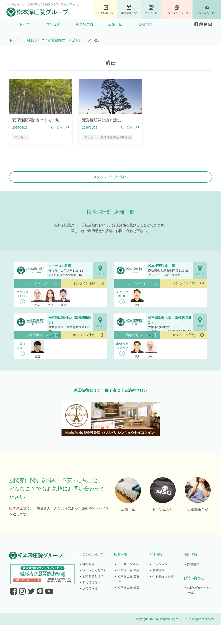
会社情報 (145, 24)
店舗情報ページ (37, 335)
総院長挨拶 (90, 588)
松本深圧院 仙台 (128, 587)
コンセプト (54, 24)
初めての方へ (84, 26)
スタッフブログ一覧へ (110, 177)
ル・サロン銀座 (128, 564)
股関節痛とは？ (93, 576)
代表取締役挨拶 (163, 576)
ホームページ (37, 283)
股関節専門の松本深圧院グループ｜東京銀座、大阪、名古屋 (37, 12)
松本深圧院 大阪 (128, 570)
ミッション (159, 564)
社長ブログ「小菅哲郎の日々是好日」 (56, 40)
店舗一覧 (115, 24)
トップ (24, 24)
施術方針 (88, 564)
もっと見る (60, 127)
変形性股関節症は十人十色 (35, 120)
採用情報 (193, 564)
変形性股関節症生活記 (116, 137)
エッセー (20, 137)
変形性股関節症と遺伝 (101, 120)
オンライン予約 (84, 283)
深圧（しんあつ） (94, 570)
